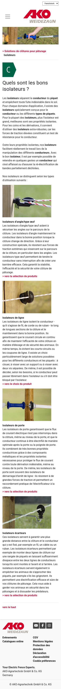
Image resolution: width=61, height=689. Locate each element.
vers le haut (9, 607)
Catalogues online (12, 641)
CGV (35, 637)
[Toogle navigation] (8, 16)
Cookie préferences (44, 660)
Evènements (9, 637)
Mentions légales (43, 641)
